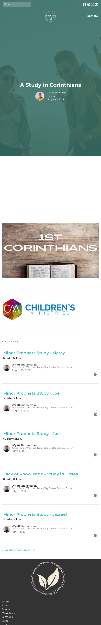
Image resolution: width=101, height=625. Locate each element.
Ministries (8, 613)
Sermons (7, 616)
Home (6, 601)
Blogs (5, 620)
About (6, 605)
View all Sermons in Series (18, 550)
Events (6, 609)
